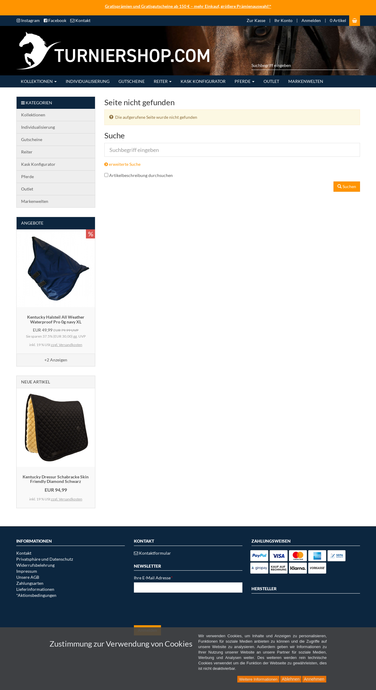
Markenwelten (305, 81)
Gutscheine (131, 81)
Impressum (26, 571)
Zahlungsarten (29, 583)
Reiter (163, 81)
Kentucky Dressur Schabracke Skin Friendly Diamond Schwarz (56, 479)
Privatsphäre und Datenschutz (44, 559)
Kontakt (23, 553)
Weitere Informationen (258, 679)
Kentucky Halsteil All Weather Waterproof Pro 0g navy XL (55, 319)
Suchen (346, 186)
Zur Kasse (256, 20)
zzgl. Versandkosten (66, 344)
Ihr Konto (283, 20)
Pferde (244, 81)
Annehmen (314, 679)
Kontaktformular (152, 553)
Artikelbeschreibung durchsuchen (141, 175)
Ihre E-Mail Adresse (153, 577)
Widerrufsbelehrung (35, 565)
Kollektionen (39, 81)
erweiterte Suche (122, 164)
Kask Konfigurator (203, 81)
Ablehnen (291, 679)
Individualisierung (87, 81)
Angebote (32, 222)
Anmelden (311, 20)
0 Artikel (338, 20)
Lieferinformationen (35, 589)
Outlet (271, 81)
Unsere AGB (27, 577)
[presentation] (180, 609)
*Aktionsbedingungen (36, 595)
